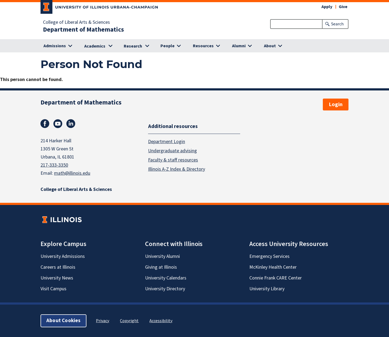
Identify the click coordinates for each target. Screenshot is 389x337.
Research (133, 46)
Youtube (58, 124)
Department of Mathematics (83, 30)
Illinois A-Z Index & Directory (176, 169)
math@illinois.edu (72, 173)
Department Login (166, 141)
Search (337, 24)
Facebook (45, 124)
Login (336, 104)
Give (343, 7)
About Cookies (63, 320)
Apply (326, 7)
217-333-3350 (54, 165)
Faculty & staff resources (173, 159)
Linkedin (71, 124)
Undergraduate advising (172, 150)
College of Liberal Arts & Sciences (76, 22)
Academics (94, 46)
